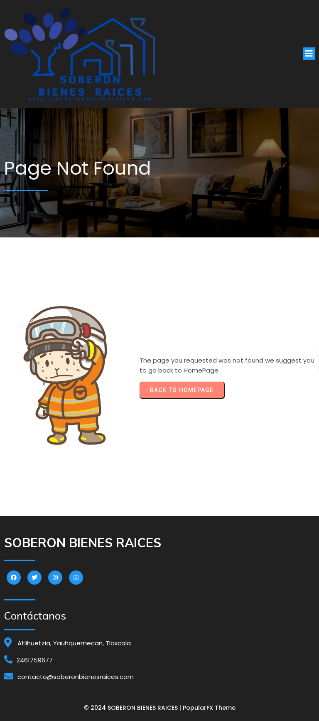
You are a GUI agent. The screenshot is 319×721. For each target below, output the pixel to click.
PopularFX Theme (209, 708)
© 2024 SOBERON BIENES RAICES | (133, 708)
